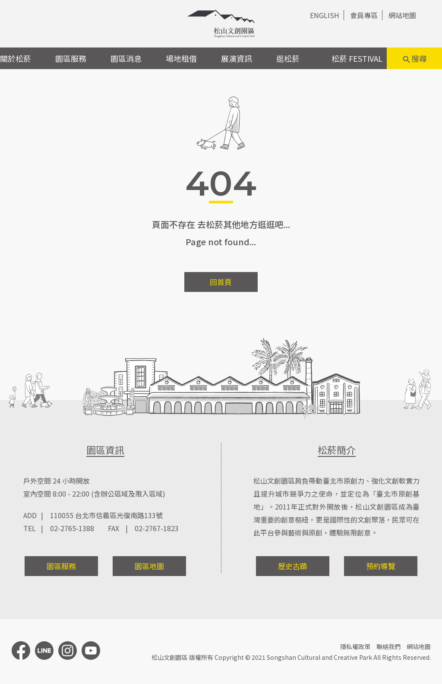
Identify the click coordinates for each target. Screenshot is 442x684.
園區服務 (70, 58)
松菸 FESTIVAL (357, 58)
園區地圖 (149, 565)
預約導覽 (380, 565)
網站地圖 (402, 15)
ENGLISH (324, 15)
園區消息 (126, 58)
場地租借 (181, 58)
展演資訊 (236, 58)
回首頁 (221, 281)
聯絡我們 (388, 646)
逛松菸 (288, 58)
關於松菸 (15, 58)
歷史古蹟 (292, 565)
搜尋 (414, 58)
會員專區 (364, 15)
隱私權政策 (355, 646)
